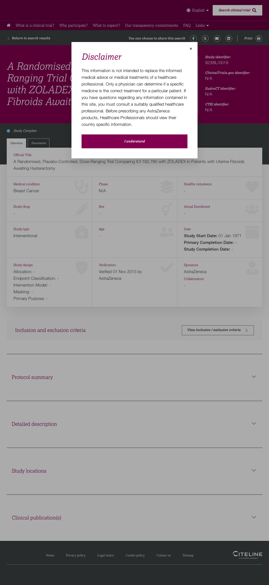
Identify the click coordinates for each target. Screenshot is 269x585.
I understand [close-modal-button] (134, 141)
